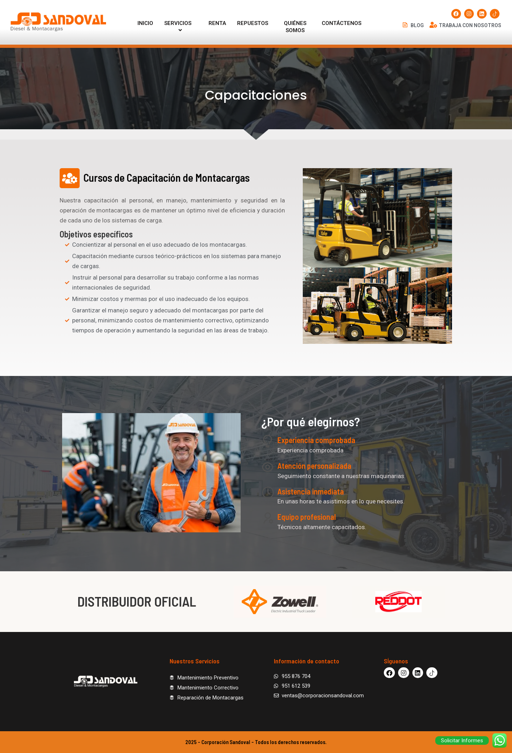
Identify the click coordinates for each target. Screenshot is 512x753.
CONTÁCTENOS (341, 23)
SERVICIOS (180, 27)
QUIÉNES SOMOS (295, 27)
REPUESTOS (252, 23)
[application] (194, 23)
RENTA (217, 23)
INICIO (145, 23)
